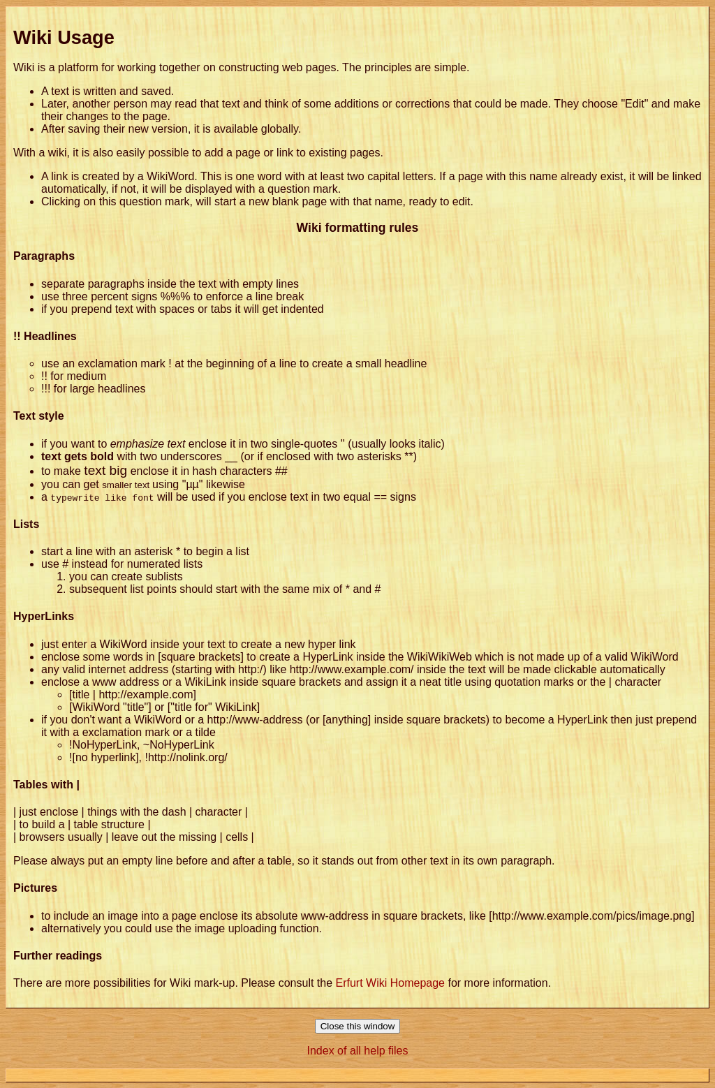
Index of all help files (357, 1051)
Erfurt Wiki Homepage (390, 983)
